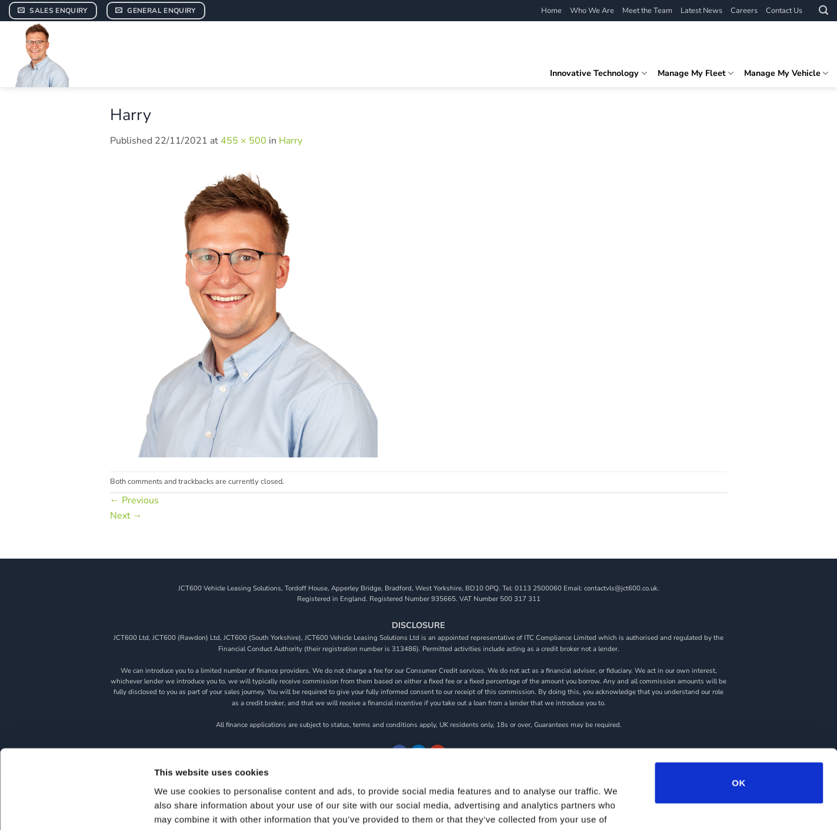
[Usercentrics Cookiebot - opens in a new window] (76, 807)
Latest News (701, 10)
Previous (134, 500)
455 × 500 (243, 140)
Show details (617, 807)
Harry (290, 140)
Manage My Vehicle (786, 73)
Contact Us (784, 10)
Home (551, 10)
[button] (823, 10)
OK (738, 708)
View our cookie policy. (530, 759)
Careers (744, 10)
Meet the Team (647, 10)
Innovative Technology (598, 73)
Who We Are (592, 10)
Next (126, 515)
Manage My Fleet (695, 73)
